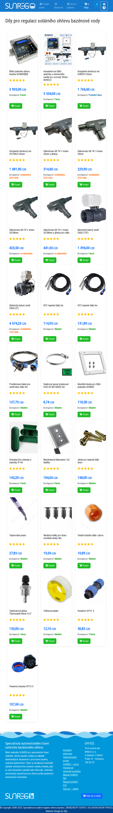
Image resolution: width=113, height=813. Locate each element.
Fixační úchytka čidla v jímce (90, 535)
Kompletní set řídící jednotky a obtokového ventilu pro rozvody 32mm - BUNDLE (56, 75)
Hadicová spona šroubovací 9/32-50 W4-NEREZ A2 (56, 385)
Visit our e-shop (92, 795)
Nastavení (59, 6)
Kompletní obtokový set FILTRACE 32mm (20, 152)
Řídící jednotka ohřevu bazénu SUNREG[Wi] (19, 73)
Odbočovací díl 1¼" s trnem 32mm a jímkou (55, 152)
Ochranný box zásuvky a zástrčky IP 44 (20, 461)
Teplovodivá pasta (17, 535)
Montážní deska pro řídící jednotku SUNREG (89, 385)
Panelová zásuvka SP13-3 (21, 686)
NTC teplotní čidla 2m (53, 305)
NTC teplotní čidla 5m (87, 305)
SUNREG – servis (71, 764)
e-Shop (87, 6)
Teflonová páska (50, 611)
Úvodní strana (44, 6)
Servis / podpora (72, 6)
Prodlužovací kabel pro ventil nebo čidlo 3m (19, 385)
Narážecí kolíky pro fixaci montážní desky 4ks (54, 537)
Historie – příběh (70, 789)
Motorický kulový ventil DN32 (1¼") (88, 231)
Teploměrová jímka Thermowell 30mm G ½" (20, 612)
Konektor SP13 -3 (86, 611)
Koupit (15, 105)
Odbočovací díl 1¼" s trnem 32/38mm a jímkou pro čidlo (56, 231)
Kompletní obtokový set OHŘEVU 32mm (88, 73)
